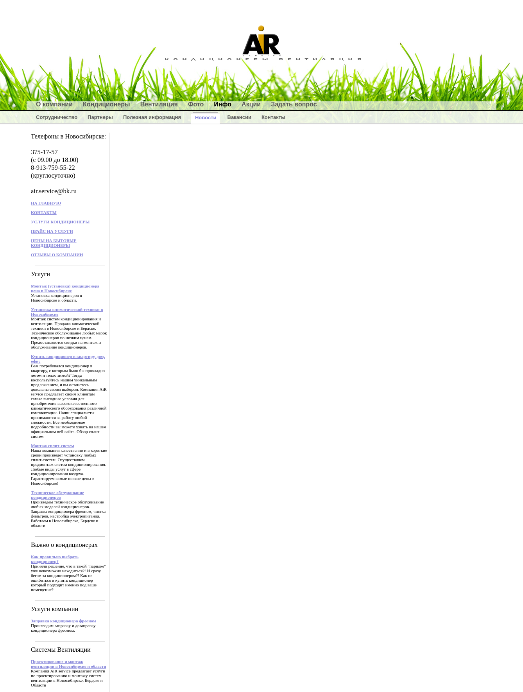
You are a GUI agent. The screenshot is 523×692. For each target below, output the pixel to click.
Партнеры (100, 117)
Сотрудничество (56, 117)
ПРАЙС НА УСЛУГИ (52, 231)
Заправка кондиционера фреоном (63, 620)
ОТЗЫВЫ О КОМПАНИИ (57, 254)
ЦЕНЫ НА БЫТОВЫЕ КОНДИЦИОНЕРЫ (54, 243)
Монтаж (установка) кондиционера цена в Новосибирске (65, 288)
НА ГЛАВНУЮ (46, 203)
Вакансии (239, 117)
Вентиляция (159, 104)
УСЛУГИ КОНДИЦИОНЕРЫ (60, 221)
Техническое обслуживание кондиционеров (57, 495)
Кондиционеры (106, 104)
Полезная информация (152, 117)
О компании (54, 104)
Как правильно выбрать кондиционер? (55, 559)
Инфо (222, 104)
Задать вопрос (294, 104)
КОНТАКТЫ (44, 212)
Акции (251, 104)
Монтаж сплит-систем (52, 445)
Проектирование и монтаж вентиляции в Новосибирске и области (68, 664)
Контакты (273, 117)
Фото (196, 104)
